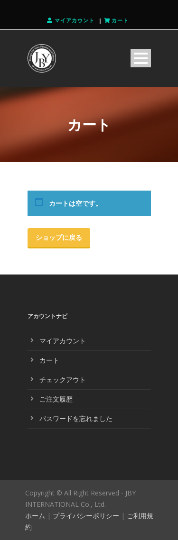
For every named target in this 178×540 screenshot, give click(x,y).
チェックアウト (62, 379)
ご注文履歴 (56, 398)
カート (49, 360)
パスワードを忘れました (75, 418)
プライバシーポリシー (86, 515)
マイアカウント (62, 340)
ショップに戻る (59, 237)
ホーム (35, 515)
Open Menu (141, 58)
